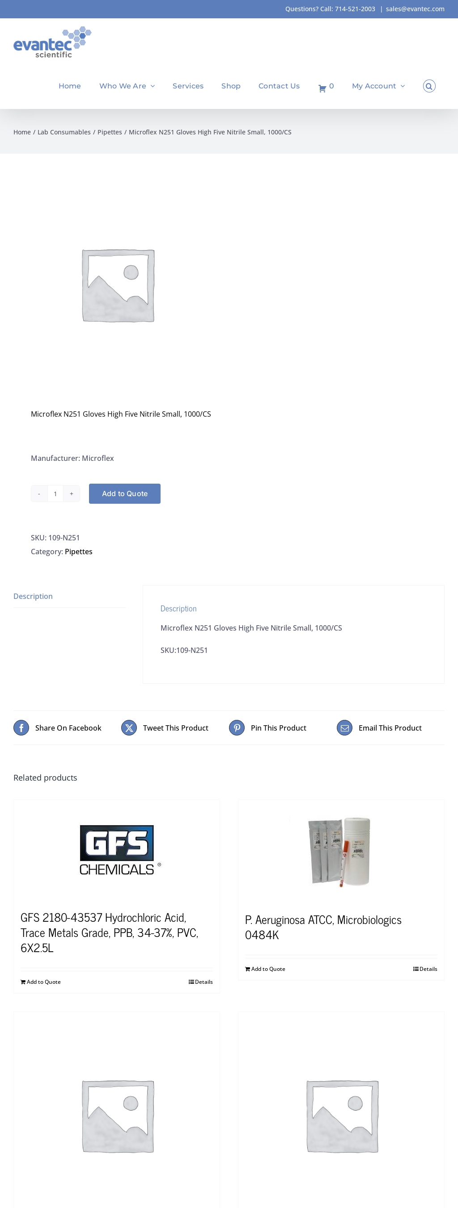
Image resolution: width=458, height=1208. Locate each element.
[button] (429, 86)
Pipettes (79, 551)
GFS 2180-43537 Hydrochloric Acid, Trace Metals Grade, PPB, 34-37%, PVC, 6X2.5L (109, 932)
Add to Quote (125, 493)
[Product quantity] (55, 493)
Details (204, 982)
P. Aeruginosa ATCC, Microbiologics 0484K (323, 926)
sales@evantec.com (415, 8)
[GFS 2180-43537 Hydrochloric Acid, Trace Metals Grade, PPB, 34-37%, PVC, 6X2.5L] (117, 850)
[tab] (69, 596)
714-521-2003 (355, 8)
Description (33, 596)
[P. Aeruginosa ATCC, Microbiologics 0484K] (341, 851)
